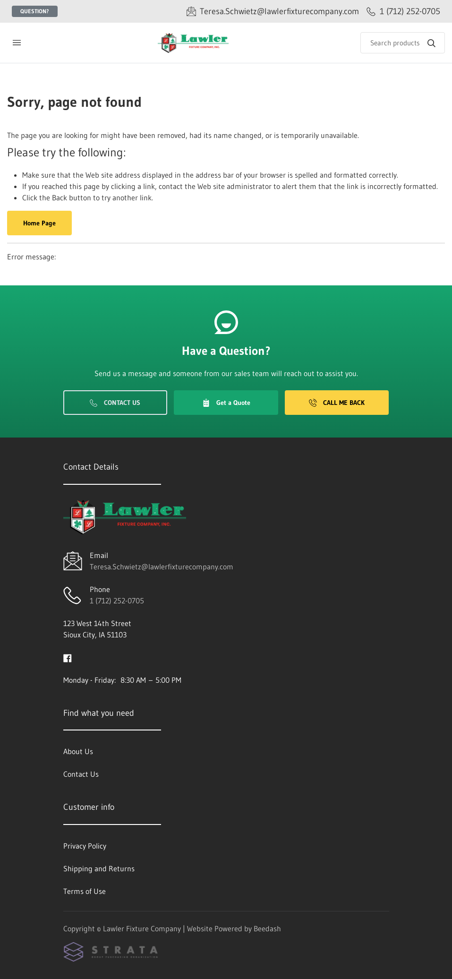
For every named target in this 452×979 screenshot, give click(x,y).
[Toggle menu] (16, 43)
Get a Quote (226, 402)
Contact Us (115, 402)
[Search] (402, 42)
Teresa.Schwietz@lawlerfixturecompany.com (161, 566)
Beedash (267, 928)
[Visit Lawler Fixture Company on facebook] (67, 657)
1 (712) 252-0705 (117, 600)
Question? (34, 11)
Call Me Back (337, 402)
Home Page (39, 223)
